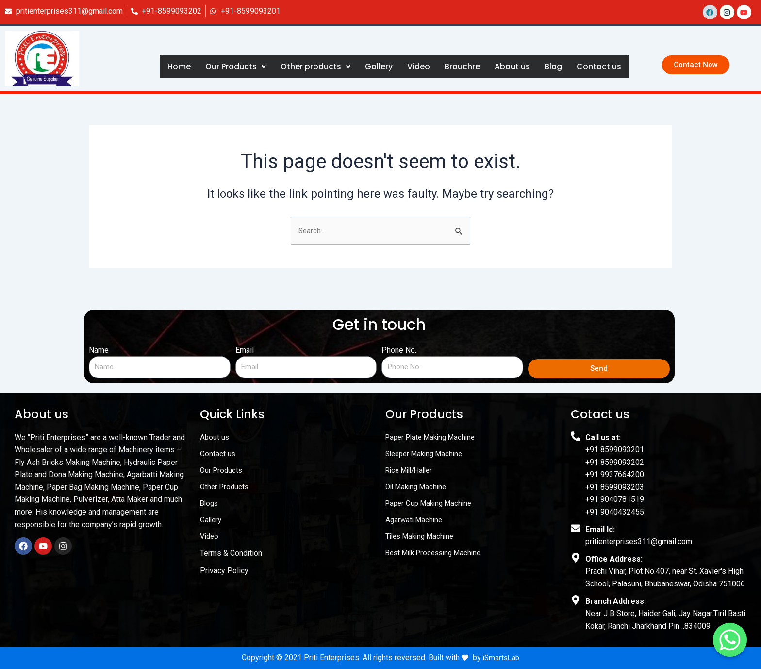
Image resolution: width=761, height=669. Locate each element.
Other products (315, 66)
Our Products (235, 66)
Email (244, 350)
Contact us (599, 66)
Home (179, 66)
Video (418, 66)
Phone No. (398, 350)
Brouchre (462, 66)
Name (99, 350)
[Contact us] (730, 640)
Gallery (379, 66)
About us (512, 66)
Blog (553, 66)
